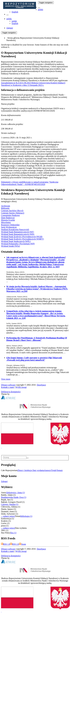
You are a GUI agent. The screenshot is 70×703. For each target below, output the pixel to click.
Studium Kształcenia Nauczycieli (15, 229)
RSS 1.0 (5, 544)
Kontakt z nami (7, 387)
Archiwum (5, 206)
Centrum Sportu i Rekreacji (12, 213)
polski (40, 9)
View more (5, 379)
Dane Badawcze (8, 218)
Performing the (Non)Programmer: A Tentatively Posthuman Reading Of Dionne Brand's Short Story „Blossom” (36, 339)
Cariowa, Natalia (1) (9, 504)
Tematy (59, 470)
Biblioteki (5, 208)
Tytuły (54, 470)
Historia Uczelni (8, 220)
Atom (22, 544)
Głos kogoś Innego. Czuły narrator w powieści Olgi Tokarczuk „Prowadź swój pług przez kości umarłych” (34, 359)
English (15, 12)
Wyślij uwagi (21, 387)
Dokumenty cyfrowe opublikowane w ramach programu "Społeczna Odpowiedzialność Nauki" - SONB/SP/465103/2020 (29, 183)
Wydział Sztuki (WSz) (10, 246)
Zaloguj (4, 481)
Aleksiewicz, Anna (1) (15, 492)
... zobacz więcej (8, 516)
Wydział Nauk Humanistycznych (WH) (17, 234)
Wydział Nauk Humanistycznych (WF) (17, 232)
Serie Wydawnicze (9, 227)
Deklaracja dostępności (11, 392)
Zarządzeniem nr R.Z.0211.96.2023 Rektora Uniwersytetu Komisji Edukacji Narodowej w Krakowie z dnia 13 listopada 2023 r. (33, 84)
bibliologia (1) (26, 516)
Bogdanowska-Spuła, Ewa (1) (13, 497)
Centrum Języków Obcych (12, 210)
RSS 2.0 (14, 544)
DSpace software (8, 385)
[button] (39, 7)
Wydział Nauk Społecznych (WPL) (16, 241)
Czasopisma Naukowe (10, 215)
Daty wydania (38, 470)
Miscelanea (6, 222)
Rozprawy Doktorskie (10, 225)
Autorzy (47, 470)
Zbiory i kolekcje (24, 470)
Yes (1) (13, 533)
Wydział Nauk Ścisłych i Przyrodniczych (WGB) (21, 236)
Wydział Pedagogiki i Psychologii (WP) (18, 244)
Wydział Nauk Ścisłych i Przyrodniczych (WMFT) (22, 239)
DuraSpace (41, 385)
